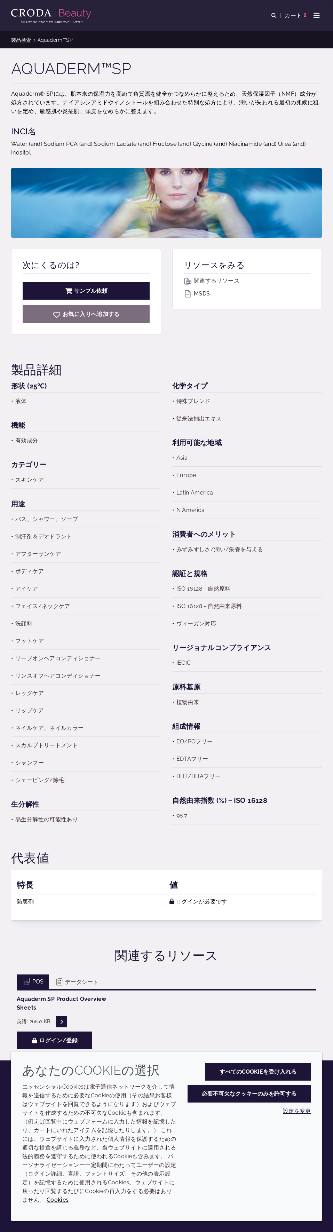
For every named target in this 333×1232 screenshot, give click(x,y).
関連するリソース (211, 280)
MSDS (197, 293)
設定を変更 (297, 1111)
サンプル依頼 (86, 290)
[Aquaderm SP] (86, 314)
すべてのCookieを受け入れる (258, 1071)
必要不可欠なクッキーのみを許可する (249, 1093)
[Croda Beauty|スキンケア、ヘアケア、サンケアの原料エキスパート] (52, 14)
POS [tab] (32, 981)
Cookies (58, 1200)
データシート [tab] (76, 982)
